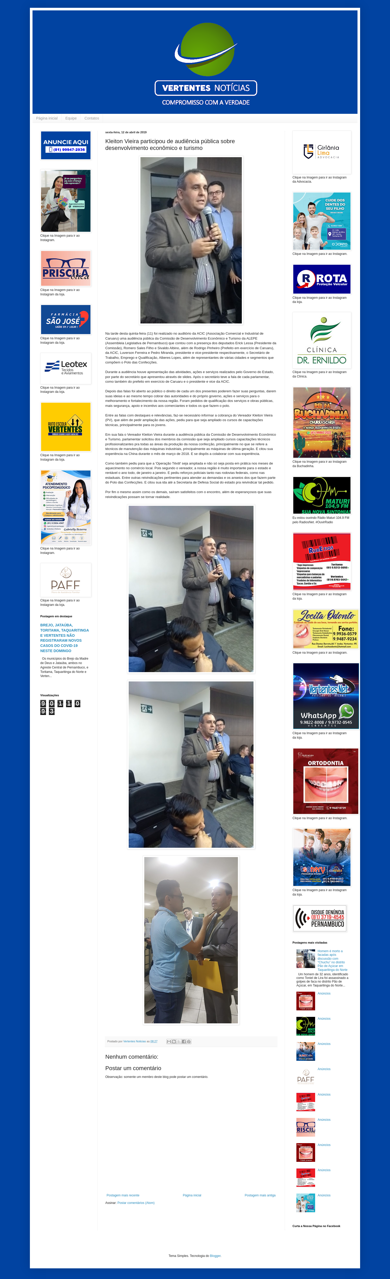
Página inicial (47, 118)
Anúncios (324, 993)
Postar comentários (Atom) (136, 1203)
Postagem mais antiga (260, 1195)
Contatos (91, 118)
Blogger (215, 1256)
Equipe (71, 118)
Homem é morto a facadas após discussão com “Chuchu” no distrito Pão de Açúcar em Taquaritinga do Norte (333, 960)
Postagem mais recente (123, 1195)
